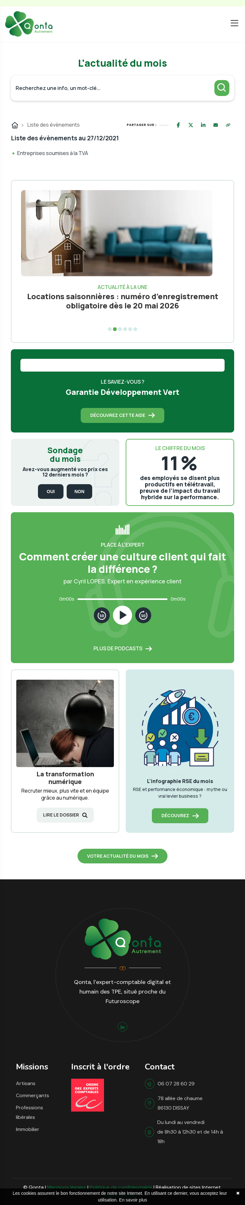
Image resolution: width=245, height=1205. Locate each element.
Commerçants (32, 1095)
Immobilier (27, 1129)
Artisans (25, 1083)
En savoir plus (133, 1199)
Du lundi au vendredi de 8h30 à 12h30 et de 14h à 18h (190, 1132)
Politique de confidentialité (121, 1187)
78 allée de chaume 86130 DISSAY (180, 1103)
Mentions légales (66, 1187)
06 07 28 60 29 (176, 1083)
